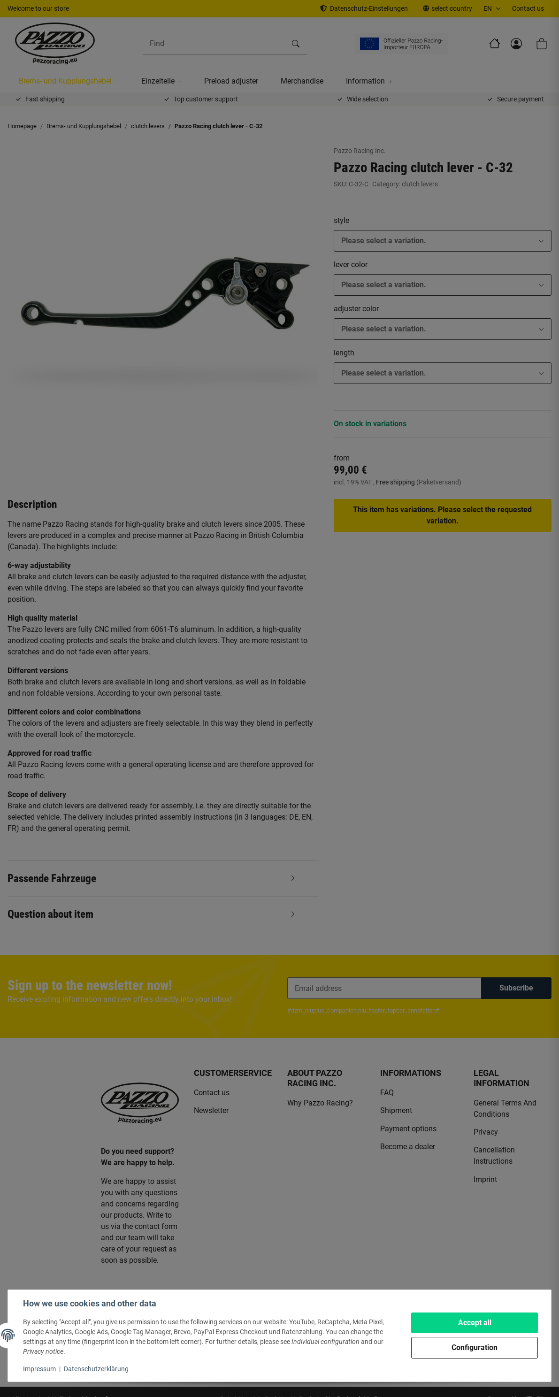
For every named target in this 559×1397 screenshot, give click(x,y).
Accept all (474, 1322)
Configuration (475, 1347)
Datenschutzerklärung (96, 1369)
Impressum (39, 1369)
